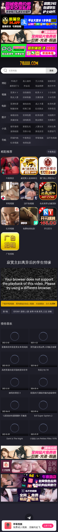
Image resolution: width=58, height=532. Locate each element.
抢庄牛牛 (52, 85)
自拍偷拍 (27, 92)
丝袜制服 (27, 97)
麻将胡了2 (14, 85)
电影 (4, 105)
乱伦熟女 (39, 108)
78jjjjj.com (29, 63)
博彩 (4, 83)
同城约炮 (14, 137)
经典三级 (27, 108)
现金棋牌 (39, 85)
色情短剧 (27, 142)
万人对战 (39, 81)
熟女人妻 (14, 97)
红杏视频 (14, 142)
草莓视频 (39, 137)
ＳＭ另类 (52, 97)
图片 (4, 117)
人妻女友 (39, 126)
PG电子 (14, 81)
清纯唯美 (27, 120)
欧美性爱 (52, 103)
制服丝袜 (14, 108)
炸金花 (27, 85)
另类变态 (52, 108)
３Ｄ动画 (52, 92)
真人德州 (27, 81)
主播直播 (39, 97)
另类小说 (27, 131)
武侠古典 (52, 126)
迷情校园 (14, 131)
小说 (4, 128)
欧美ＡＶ (39, 92)
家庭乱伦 (27, 126)
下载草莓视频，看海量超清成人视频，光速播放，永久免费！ (29, 303)
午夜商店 (27, 137)
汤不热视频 (52, 137)
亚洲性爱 (14, 103)
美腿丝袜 (14, 120)
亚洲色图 (27, 115)
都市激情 (14, 126)
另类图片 (52, 120)
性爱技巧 (52, 131)
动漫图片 (52, 115)
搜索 (51, 70)
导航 (4, 139)
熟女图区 (39, 120)
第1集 (5, 311)
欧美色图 (39, 115)
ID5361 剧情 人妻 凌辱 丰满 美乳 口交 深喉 (32, 311)
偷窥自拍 (14, 115)
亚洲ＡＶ (14, 92)
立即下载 (48, 525)
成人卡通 (39, 103)
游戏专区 (52, 81)
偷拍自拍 (27, 103)
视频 (4, 94)
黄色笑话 (39, 131)
